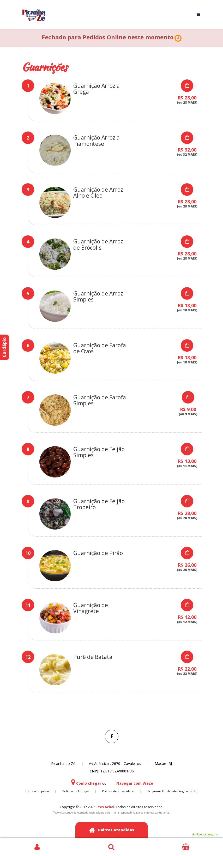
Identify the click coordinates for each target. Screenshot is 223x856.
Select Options (187, 85)
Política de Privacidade (118, 791)
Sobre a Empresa (37, 791)
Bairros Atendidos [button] (111, 830)
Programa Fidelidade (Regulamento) (172, 791)
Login (37, 847)
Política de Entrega (75, 791)
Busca (111, 847)
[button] (178, 38)
